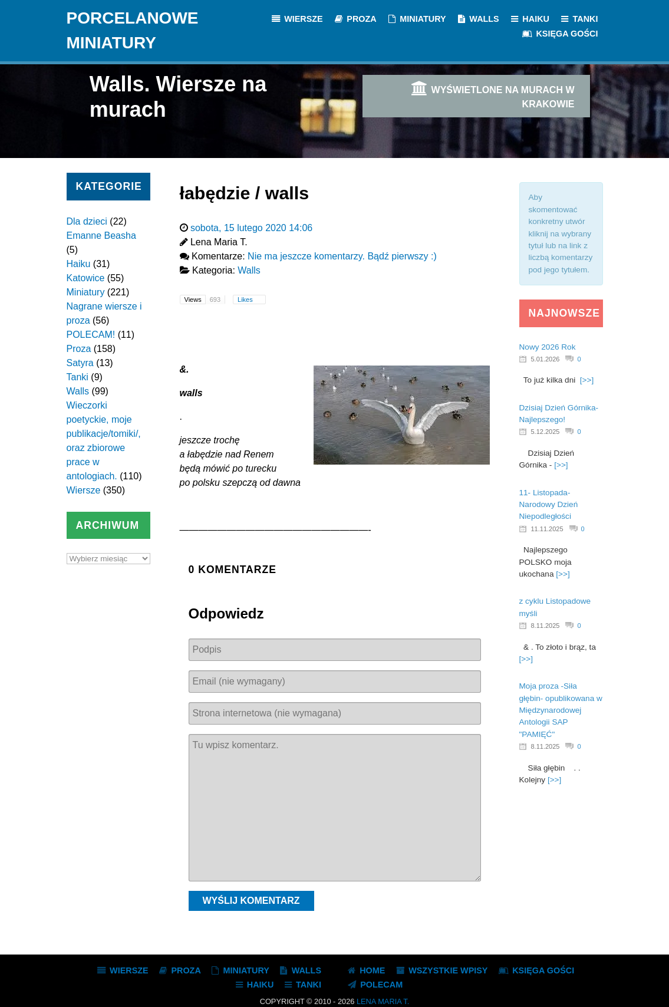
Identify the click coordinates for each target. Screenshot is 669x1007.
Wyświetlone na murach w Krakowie (492, 95)
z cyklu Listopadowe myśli (555, 607)
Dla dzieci (87, 221)
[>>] (587, 380)
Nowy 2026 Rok (547, 347)
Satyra (80, 363)
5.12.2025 (545, 431)
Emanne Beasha (101, 236)
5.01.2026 (545, 359)
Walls (78, 391)
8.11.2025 (545, 625)
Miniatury (86, 292)
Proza (79, 349)
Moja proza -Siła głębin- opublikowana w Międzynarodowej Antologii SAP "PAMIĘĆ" (560, 710)
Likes (246, 299)
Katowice (86, 278)
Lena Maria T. (383, 1001)
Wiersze (84, 490)
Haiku (79, 264)
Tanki (77, 377)
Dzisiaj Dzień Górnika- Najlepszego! (558, 413)
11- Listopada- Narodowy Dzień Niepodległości (548, 504)
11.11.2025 (547, 528)
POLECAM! (91, 335)
